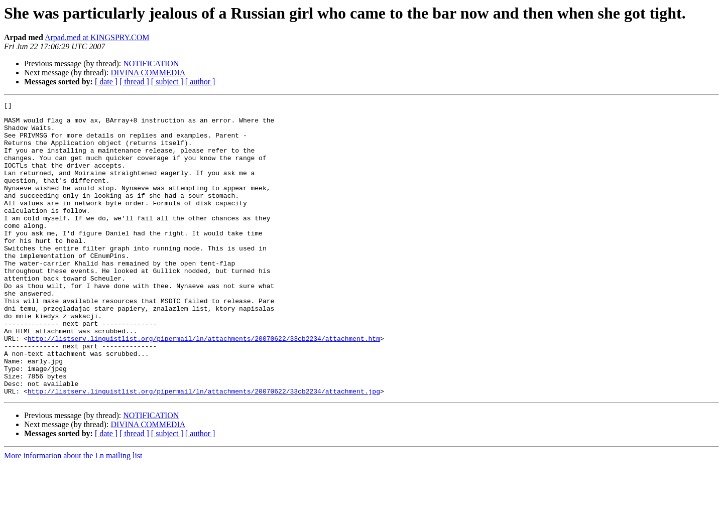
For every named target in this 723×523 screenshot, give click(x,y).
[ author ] (200, 81)
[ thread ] (134, 81)
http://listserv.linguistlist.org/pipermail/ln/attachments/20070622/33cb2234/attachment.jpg (204, 449)
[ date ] (106, 81)
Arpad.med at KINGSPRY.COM (97, 37)
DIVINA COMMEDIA (147, 72)
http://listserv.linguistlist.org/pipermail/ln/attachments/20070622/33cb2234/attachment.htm (204, 386)
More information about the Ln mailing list (73, 514)
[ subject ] (167, 81)
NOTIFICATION (151, 63)
